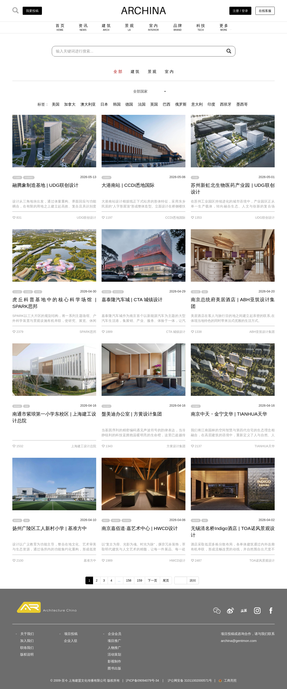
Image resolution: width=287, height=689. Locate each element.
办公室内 (106, 406)
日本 (104, 104)
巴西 (166, 104)
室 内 (153, 27)
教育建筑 (17, 406)
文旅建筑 (28, 292)
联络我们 (27, 648)
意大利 (197, 104)
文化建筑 (17, 292)
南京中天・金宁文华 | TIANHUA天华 (229, 413)
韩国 (117, 104)
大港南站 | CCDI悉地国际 (128, 185)
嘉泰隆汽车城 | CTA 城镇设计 (132, 299)
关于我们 (27, 634)
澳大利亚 (88, 104)
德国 (129, 104)
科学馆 (38, 292)
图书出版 (114, 668)
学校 (26, 406)
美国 (55, 104)
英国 (154, 104)
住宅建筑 (196, 406)
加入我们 (27, 641)
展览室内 (116, 520)
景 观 (129, 27)
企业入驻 (70, 641)
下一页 (152, 580)
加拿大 (70, 104)
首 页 (60, 27)
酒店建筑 (196, 292)
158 (128, 580)
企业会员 (114, 634)
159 (139, 580)
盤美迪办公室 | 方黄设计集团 (132, 413)
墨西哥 (242, 104)
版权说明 (27, 654)
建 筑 (106, 27)
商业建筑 (106, 292)
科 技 (200, 27)
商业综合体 (118, 292)
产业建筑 (17, 177)
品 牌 (177, 27)
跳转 (193, 580)
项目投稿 (71, 634)
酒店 (204, 292)
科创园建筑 (29, 177)
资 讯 (83, 27)
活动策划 (114, 654)
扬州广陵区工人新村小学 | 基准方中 (49, 528)
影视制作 (114, 661)
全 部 (117, 72)
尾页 (166, 580)
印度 (211, 104)
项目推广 (114, 641)
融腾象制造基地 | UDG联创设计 (45, 185)
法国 (142, 104)
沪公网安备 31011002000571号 (190, 680)
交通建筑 (106, 177)
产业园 (195, 177)
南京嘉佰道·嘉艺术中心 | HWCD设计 (140, 528)
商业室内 (126, 520)
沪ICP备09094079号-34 (142, 680)
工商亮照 (227, 680)
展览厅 (105, 520)
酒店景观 (196, 520)
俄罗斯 (181, 104)
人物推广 (114, 648)
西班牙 (225, 104)
